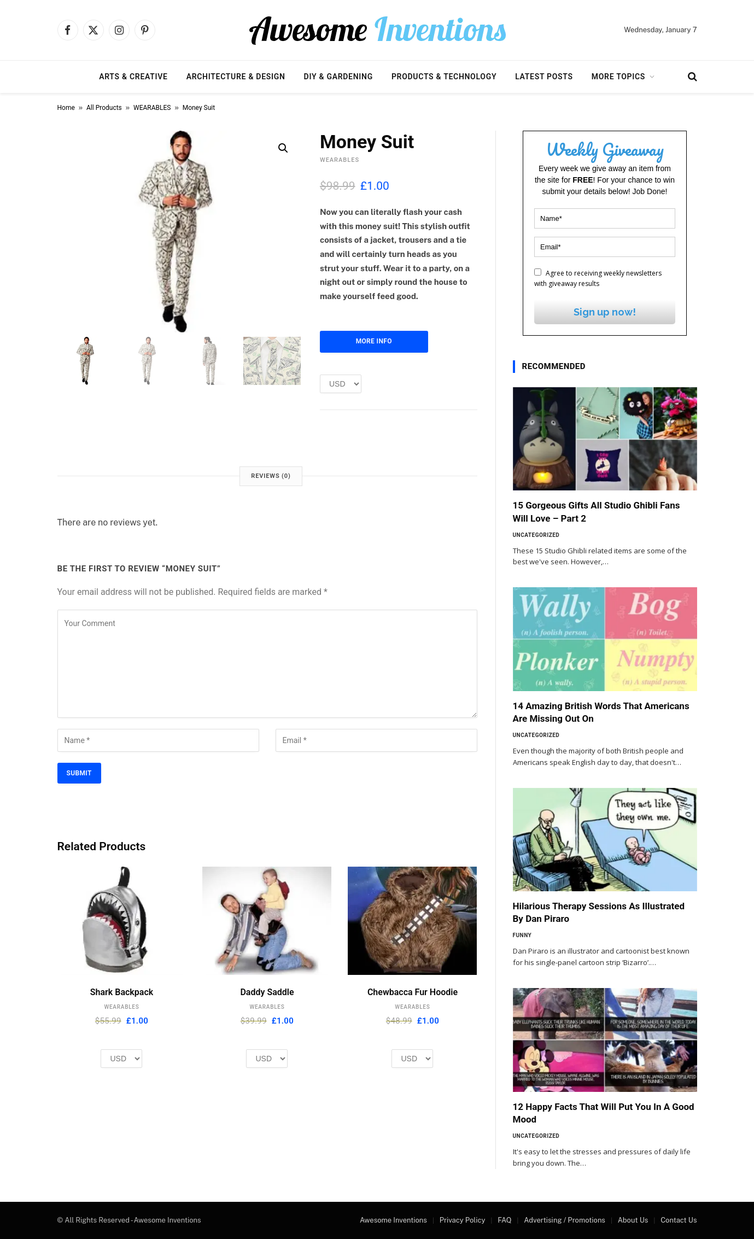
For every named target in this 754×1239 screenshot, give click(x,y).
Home (66, 108)
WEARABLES (152, 108)
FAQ (504, 1220)
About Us (633, 1220)
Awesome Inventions (393, 1220)
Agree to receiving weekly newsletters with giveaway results (598, 278)
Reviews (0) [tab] (270, 476)
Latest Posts (544, 76)
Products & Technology (443, 76)
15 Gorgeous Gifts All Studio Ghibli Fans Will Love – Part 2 (596, 511)
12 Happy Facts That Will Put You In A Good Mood (603, 1113)
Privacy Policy (463, 1220)
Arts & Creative (133, 76)
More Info (374, 341)
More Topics (618, 76)
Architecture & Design (235, 76)
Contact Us (679, 1220)
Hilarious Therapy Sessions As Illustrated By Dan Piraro (599, 912)
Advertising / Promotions (564, 1220)
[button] (283, 148)
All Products (104, 108)
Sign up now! (605, 312)
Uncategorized (536, 535)
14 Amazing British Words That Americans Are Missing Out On (601, 712)
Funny (522, 935)
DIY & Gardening (338, 76)
